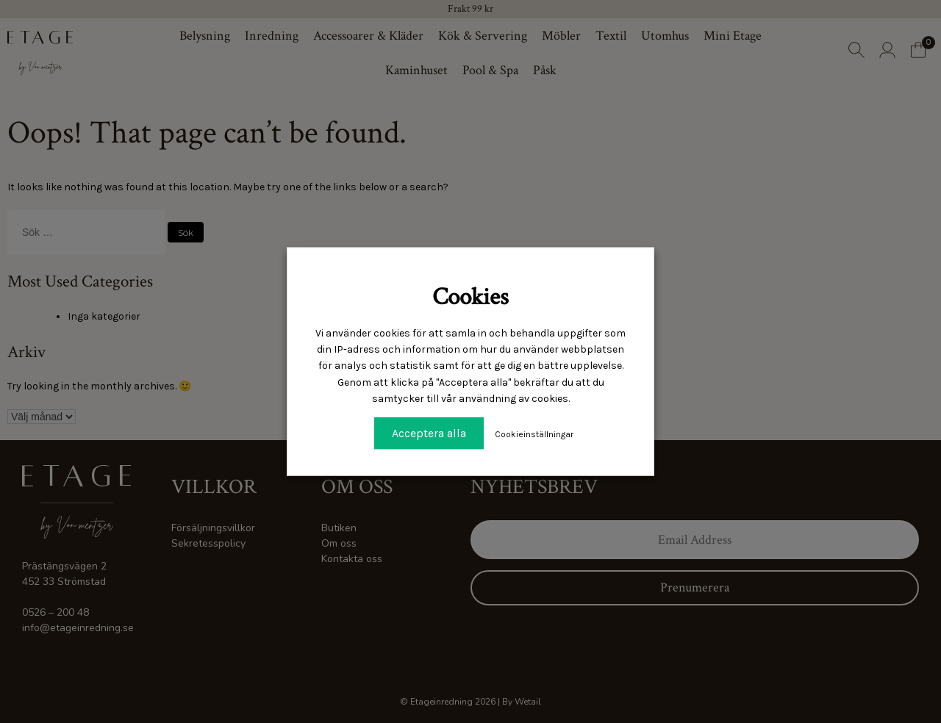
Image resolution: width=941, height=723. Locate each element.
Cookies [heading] (470, 297)
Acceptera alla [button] (429, 432)
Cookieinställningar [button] (534, 433)
